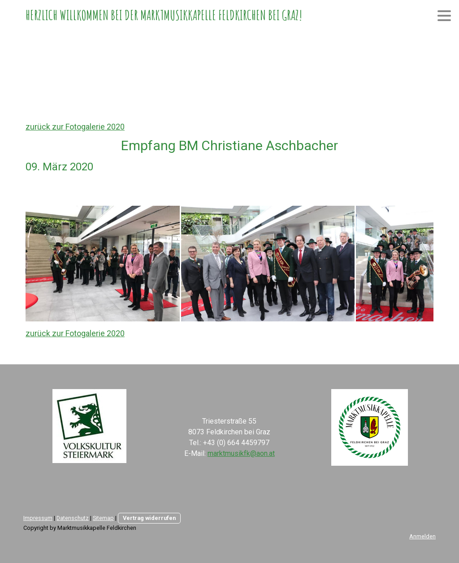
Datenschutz (72, 518)
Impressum (37, 518)
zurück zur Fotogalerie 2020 (75, 126)
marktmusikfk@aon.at (241, 453)
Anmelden (422, 536)
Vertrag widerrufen (149, 518)
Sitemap (103, 518)
